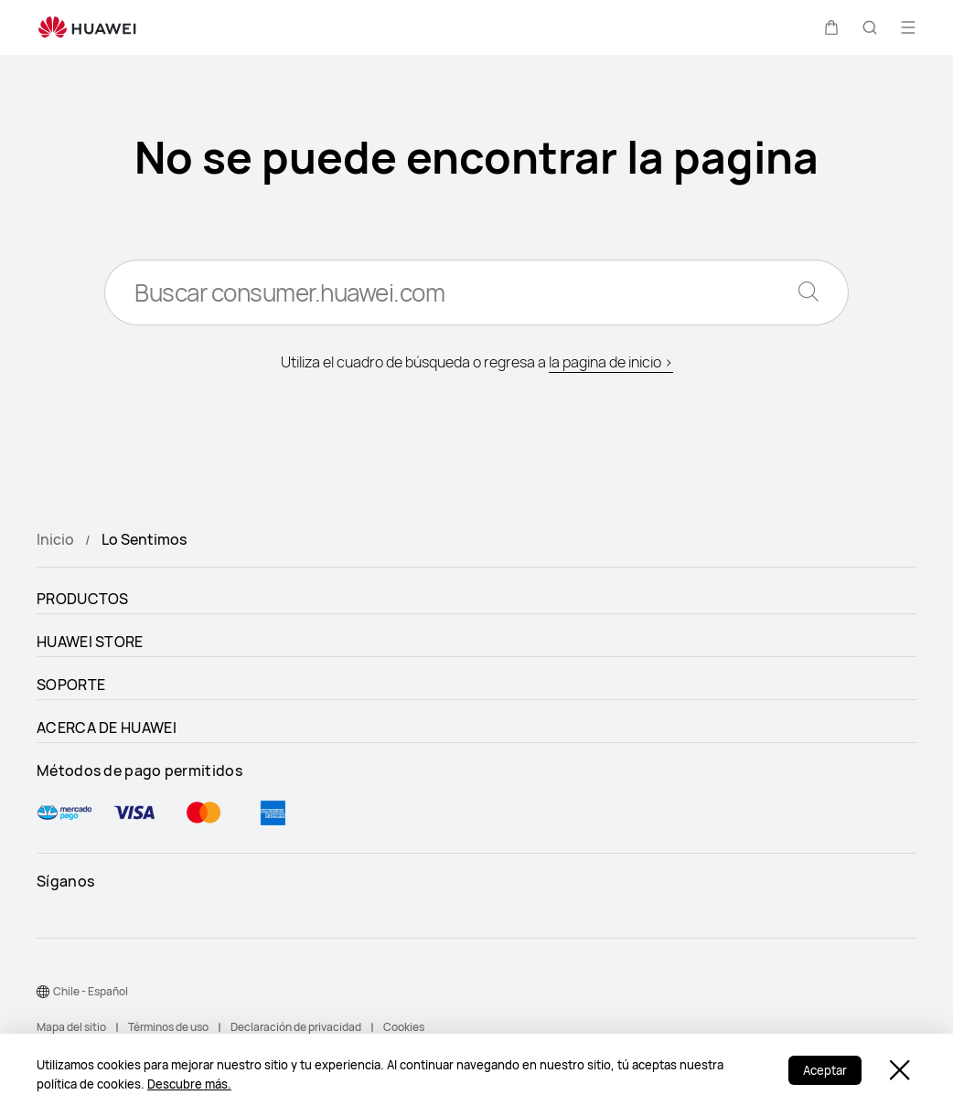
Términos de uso (168, 1027)
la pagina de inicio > (611, 362)
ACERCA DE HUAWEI (107, 727)
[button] (831, 27)
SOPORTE (71, 684)
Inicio (55, 539)
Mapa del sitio (71, 1027)
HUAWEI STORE (90, 641)
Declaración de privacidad (295, 1027)
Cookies (403, 1027)
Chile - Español (90, 991)
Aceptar (825, 1070)
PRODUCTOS (83, 599)
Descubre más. (189, 1084)
